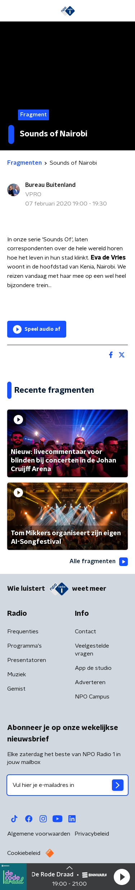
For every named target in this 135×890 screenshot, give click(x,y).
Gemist (16, 689)
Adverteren (90, 682)
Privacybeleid (92, 834)
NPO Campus (92, 697)
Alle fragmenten (98, 561)
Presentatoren (26, 660)
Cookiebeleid (23, 853)
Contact (85, 631)
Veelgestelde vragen (92, 650)
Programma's (24, 646)
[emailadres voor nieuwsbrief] (67, 785)
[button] (121, 876)
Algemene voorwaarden (38, 834)
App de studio (93, 668)
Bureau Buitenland (50, 185)
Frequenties (23, 631)
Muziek (16, 674)
